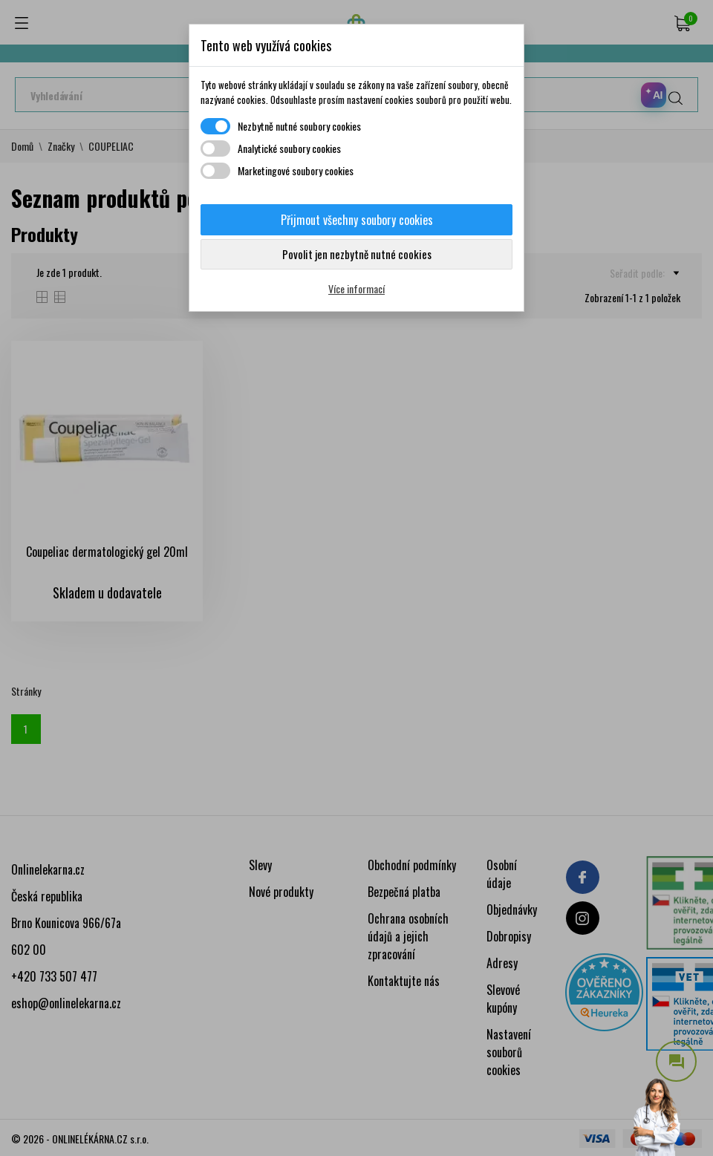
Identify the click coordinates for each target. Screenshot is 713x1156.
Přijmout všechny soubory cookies (357, 220)
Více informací (356, 288)
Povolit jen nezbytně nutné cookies (357, 254)
